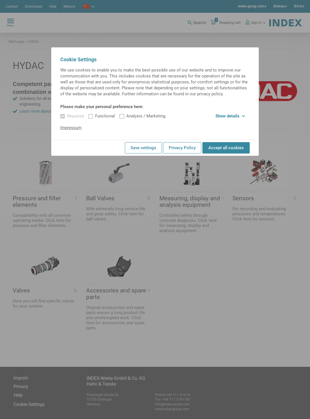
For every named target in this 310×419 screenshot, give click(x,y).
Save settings (143, 147)
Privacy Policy (182, 147)
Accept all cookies (226, 147)
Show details (230, 116)
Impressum (71, 127)
